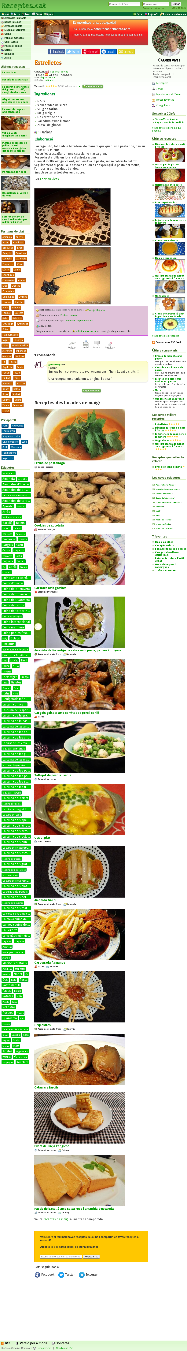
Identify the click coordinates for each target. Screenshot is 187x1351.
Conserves (8, 280)
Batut (5, 242)
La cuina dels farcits (11, 859)
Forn (5, 425)
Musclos (6, 974)
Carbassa (9, 539)
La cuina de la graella (17, 715)
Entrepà (23, 296)
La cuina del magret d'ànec (17, 809)
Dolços (15, 638)
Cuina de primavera (16, 589)
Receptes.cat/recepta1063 (79, 320)
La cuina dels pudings (12, 903)
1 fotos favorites (163, 99)
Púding (6, 378)
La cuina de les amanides (19, 726)
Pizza (17, 372)
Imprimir (86, 346)
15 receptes (160, 83)
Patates (7, 996)
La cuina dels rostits (16, 908)
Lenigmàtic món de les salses (21, 935)
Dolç (4, 638)
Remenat (7, 383)
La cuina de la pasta (16, 721)
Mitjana (49, 80)
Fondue (6, 312)
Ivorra (15, 694)
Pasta (20, 367)
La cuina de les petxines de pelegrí (26, 770)
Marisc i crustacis (14, 963)
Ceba (19, 556)
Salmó (5, 1035)
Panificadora (9, 452)
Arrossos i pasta (11, 26)
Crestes (16, 285)
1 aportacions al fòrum (168, 94)
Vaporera (16, 447)
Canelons (21, 253)
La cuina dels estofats (17, 853)
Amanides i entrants (13, 18)
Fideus (16, 666)
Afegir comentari (91, 390)
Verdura (6, 1057)
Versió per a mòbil (31, 1343)
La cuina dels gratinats (18, 864)
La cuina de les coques (18, 732)
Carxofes (7, 556)
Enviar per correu (72, 347)
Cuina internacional (16, 622)
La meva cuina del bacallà (20, 919)
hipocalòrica (48, 77)
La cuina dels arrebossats (20, 825)
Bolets (20, 523)
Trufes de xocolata (164, 529)
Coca (20, 264)
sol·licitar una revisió (84, 331)
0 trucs (157, 88)
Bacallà (7, 523)
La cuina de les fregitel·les (13, 749)
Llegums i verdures (13, 30)
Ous (5, 979)
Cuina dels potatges (12, 617)
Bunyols (7, 253)
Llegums (19, 941)
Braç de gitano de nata (168, 467)
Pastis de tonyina (163, 520)
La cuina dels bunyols (17, 842)
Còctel (5, 269)
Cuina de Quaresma (16, 600)
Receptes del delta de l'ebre (15, 1030)
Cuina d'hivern (12, 583)
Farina (5, 666)
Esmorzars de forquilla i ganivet (17, 655)
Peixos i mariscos (12, 38)
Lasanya (18, 340)
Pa (3, 361)
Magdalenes (162, 440)
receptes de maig (55, 1219)
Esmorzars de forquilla (15, 649)
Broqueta (7, 247)
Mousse (6, 356)
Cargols (7, 545)
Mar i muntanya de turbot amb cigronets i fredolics (169, 445)
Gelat (5, 318)
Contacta (60, 1343)
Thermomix (8, 431)
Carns (6, 34)
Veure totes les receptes (165, 335)
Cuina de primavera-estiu (20, 594)
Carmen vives (49, 179)
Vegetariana (22, 1051)
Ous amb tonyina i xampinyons (165, 565)
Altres (6, 58)
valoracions (72, 86)
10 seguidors (161, 105)
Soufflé (6, 399)
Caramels (21, 258)
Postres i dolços (11, 46)
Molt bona (7, 969)
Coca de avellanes (163, 494)
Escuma (6, 302)
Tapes (5, 405)
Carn (19, 545)
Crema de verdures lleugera (168, 502)
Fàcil (24, 660)
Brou (20, 247)
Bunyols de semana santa (167, 489)
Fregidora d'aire (11, 436)
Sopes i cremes (11, 22)
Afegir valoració (92, 86)
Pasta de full (11, 985)
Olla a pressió (10, 441)
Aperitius (21, 506)
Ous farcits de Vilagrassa (169, 399)
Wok (24, 441)
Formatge (6, 672)
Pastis (6, 990)
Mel (157, 515)
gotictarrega (55, 364)
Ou (26, 974)
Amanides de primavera (19, 490)
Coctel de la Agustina (165, 498)
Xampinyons (7, 1063)
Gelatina (17, 318)
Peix (19, 996)
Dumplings (8, 296)
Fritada (16, 307)
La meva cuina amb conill (17, 913)
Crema (21, 280)
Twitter (67, 1275)
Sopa (5, 394)
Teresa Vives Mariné (166, 119)
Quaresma (9, 1018)
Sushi (18, 399)
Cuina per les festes (16, 633)
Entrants (8, 644)
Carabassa (20, 534)
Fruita (5, 683)
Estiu (4, 661)
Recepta (6, 1024)
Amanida (7, 237)
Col (4, 567)
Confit (17, 269)
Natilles (19, 356)
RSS (6, 1343)
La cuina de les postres (18, 776)
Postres (7, 1012)
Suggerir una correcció (110, 347)
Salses (6, 50)
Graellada (7, 323)
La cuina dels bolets (16, 836)
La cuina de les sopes (17, 781)
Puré (17, 378)
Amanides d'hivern (15, 484)
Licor (5, 345)
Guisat (5, 329)
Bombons (18, 242)
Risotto (20, 383)
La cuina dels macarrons (14, 870)
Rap (22, 1018)
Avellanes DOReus (11, 517)
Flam (5, 307)
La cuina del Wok (11, 814)
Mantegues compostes (13, 952)
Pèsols (5, 1002)
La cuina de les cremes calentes (24, 737)
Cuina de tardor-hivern (18, 611)
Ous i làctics (9, 42)
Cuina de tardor (13, 605)
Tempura (18, 405)
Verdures (20, 1057)
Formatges (9, 677)
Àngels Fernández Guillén (169, 122)
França (25, 677)
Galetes (19, 312)
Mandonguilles (20, 345)
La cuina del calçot (15, 798)
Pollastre (8, 1007)
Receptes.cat (23, 5)
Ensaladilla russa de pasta (170, 549)
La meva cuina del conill (19, 924)
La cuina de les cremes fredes (20, 743)
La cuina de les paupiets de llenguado (19, 765)
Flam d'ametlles (164, 542)
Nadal (18, 974)
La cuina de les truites (17, 787)
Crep (4, 285)
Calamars (17, 529)
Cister (20, 561)
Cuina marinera (13, 627)
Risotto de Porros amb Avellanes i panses (168, 380)
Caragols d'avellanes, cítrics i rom (167, 553)
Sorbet (16, 394)
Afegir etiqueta (95, 310)
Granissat (22, 323)
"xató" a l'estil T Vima (165, 485)
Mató (158, 390)
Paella (12, 361)
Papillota (7, 367)
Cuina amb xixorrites (16, 578)
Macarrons (7, 947)
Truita (5, 410)
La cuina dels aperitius (18, 820)
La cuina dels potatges (18, 897)
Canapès (7, 258)
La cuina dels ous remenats (17, 880)
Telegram (88, 1275)
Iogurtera (7, 458)
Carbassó (23, 540)
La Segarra (9, 930)
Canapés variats (164, 545)
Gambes (6, 688)
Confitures (8, 275)
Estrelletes (161, 424)
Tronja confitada (163, 524)
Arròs (6, 512)
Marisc (6, 957)
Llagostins (6, 941)
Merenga (7, 350)
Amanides (22, 479)
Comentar (97, 346)
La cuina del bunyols (11, 793)
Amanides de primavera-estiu (16, 495)
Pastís (5, 372)
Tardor (16, 1040)
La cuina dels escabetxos (16, 847)
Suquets (6, 1041)
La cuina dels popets (15, 891)
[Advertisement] (91, 1310)
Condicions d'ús (64, 1348)
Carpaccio (7, 264)
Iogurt (5, 340)
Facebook (44, 1275)
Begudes (7, 54)
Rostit (5, 389)
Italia (5, 693)
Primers (20, 1013)
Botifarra (6, 529)
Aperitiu (20, 237)
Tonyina (5, 1046)
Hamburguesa (10, 334)
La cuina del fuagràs (11, 804)
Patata (17, 991)
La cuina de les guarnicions (21, 754)
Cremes (6, 572)
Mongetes (20, 969)
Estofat (19, 302)
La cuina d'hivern (14, 704)
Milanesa (21, 350)
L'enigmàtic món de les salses (23, 699)
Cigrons (7, 561)
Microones (17, 425)
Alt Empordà (8, 473)
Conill (12, 567)
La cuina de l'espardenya (19, 710)
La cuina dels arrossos (18, 831)
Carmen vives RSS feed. (166, 342)
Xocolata (22, 1062)
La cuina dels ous (10, 875)
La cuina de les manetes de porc (23, 759)
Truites (7, 1051)
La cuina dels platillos (17, 886)
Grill (4, 447)
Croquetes (8, 291)
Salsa (16, 389)
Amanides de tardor (16, 501)
